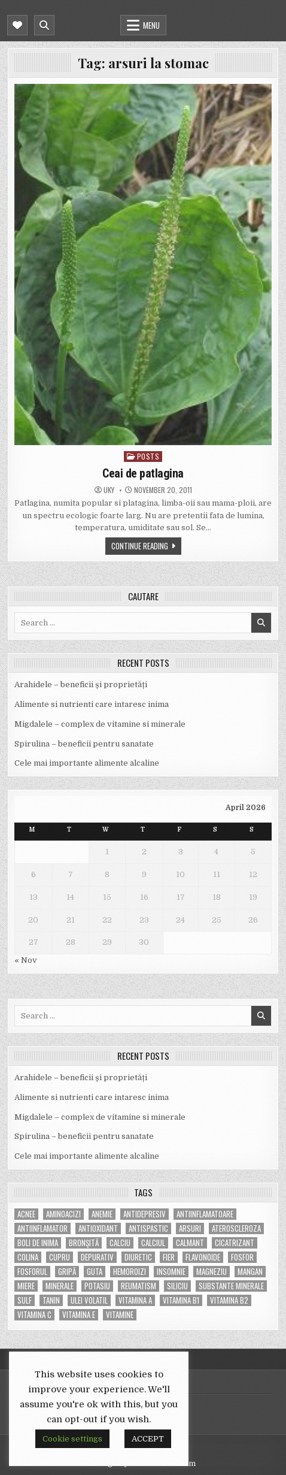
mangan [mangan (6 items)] (250, 1271)
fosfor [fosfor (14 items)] (242, 1257)
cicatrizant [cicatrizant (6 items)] (234, 1243)
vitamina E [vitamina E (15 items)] (78, 1314)
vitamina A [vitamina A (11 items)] (135, 1300)
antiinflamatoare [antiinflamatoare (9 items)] (205, 1214)
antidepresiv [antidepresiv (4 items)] (144, 1214)
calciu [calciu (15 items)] (119, 1243)
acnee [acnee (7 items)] (26, 1214)
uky (109, 490)
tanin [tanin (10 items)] (51, 1300)
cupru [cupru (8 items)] (59, 1257)
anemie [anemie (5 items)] (102, 1214)
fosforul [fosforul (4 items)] (32, 1271)
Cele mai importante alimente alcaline (86, 762)
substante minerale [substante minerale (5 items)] (231, 1286)
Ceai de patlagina (143, 473)
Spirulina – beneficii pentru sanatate (84, 743)
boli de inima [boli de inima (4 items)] (37, 1243)
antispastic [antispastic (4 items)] (148, 1228)
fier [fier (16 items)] (169, 1257)
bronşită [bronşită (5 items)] (84, 1243)
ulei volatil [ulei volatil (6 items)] (89, 1300)
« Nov (25, 960)
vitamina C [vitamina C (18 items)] (34, 1314)
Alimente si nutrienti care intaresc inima (91, 704)
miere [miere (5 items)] (26, 1286)
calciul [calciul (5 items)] (153, 1243)
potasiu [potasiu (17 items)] (97, 1286)
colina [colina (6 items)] (27, 1257)
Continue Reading (139, 546)
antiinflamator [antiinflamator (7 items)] (42, 1228)
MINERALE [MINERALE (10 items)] (59, 1286)
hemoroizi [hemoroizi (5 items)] (129, 1271)
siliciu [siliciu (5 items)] (177, 1286)
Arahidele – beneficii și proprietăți (80, 684)
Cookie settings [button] (72, 1438)
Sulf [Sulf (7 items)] (24, 1300)
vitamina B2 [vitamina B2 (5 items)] (229, 1300)
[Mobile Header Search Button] (44, 25)
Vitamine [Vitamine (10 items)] (119, 1314)
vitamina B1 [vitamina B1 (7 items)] (181, 1300)
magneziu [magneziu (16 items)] (211, 1271)
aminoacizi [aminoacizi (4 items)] (63, 1214)
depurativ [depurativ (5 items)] (97, 1257)
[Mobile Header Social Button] (17, 25)
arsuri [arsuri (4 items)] (190, 1228)
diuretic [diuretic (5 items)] (138, 1257)
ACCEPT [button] (148, 1438)
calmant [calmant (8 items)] (190, 1243)
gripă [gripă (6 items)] (67, 1271)
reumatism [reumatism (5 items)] (138, 1286)
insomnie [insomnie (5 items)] (171, 1271)
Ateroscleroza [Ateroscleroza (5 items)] (236, 1228)
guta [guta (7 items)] (94, 1271)
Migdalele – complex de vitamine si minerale (99, 724)
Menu (151, 25)
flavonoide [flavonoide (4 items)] (202, 1257)
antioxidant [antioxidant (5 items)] (98, 1228)
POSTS (148, 456)
